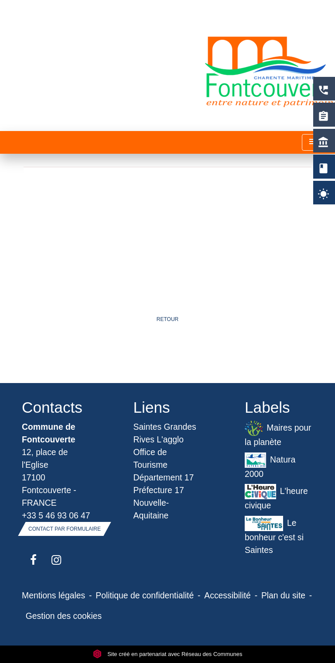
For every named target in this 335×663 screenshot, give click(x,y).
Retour (167, 319)
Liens (151, 407)
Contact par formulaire (64, 529)
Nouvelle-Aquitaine (151, 509)
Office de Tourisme (150, 458)
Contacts (52, 407)
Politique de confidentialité (145, 595)
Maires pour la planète (278, 434)
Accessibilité (227, 595)
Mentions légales (53, 595)
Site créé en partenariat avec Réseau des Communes (168, 654)
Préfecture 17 (158, 490)
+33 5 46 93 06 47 (56, 515)
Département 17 (163, 477)
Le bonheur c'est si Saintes (274, 535)
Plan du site (283, 595)
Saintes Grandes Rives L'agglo (164, 433)
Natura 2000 (270, 465)
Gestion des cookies (64, 616)
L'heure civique (276, 497)
